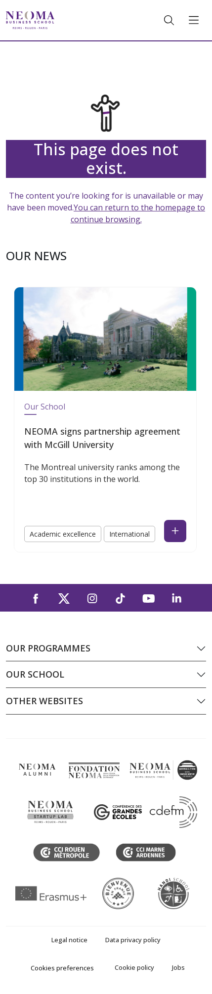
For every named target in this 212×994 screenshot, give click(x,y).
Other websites (44, 701)
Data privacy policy (133, 939)
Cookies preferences (62, 967)
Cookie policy (134, 967)
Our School (44, 406)
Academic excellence (63, 534)
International (129, 534)
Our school (35, 674)
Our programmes (48, 648)
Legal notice (69, 939)
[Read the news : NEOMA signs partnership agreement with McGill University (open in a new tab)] (175, 531)
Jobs (178, 967)
